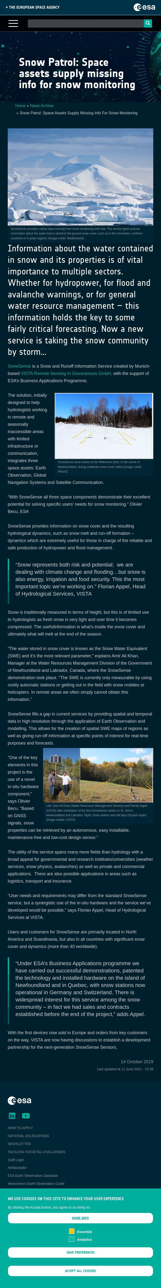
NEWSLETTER (19, 1144)
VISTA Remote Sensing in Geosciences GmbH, (66, 373)
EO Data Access (20, 1192)
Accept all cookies (80, 1276)
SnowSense (19, 366)
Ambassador (17, 1168)
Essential (84, 1237)
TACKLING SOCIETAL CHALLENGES (37, 1152)
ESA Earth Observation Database (33, 1176)
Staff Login (16, 1160)
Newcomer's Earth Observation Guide (36, 1184)
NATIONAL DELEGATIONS (28, 1136)
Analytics (84, 1245)
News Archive (42, 106)
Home (20, 106)
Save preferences (80, 1258)
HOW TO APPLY (20, 1128)
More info (80, 1223)
